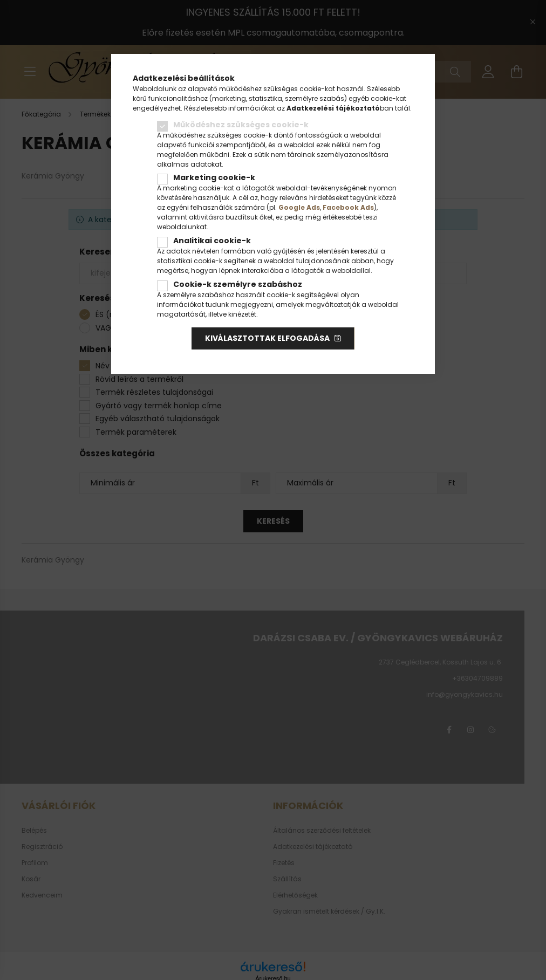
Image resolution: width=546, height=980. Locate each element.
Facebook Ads (348, 207)
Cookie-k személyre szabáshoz (237, 284)
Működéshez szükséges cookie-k (241, 124)
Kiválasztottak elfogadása (267, 338)
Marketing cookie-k (214, 177)
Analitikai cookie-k (212, 240)
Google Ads (299, 207)
